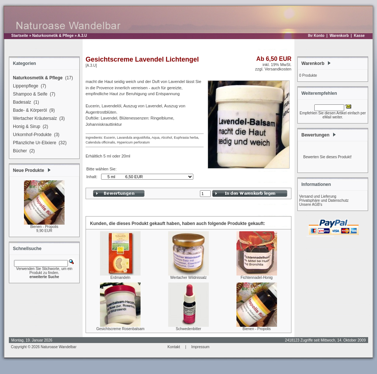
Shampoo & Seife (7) (33, 94)
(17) (42, 78)
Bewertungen (315, 135)
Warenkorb (339, 36)
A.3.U (82, 36)
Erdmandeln (120, 278)
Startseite (19, 36)
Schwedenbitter (188, 329)
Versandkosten (277, 69)
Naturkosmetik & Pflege (52, 36)
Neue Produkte (28, 170)
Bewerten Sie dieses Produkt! (327, 157)
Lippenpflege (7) (28, 86)
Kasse (359, 36)
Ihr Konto (316, 36)
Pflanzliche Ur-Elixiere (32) (38, 143)
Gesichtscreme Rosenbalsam (120, 329)
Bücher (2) (23, 151)
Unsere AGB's (310, 204)
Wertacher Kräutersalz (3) (38, 118)
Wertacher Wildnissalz (188, 278)
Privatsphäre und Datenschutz (324, 200)
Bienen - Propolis (44, 227)
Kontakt (173, 347)
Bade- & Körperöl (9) (33, 110)
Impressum (200, 347)
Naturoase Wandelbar (58, 347)
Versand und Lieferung (317, 196)
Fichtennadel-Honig (257, 278)
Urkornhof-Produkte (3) (35, 135)
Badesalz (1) (25, 102)
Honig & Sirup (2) (29, 127)
